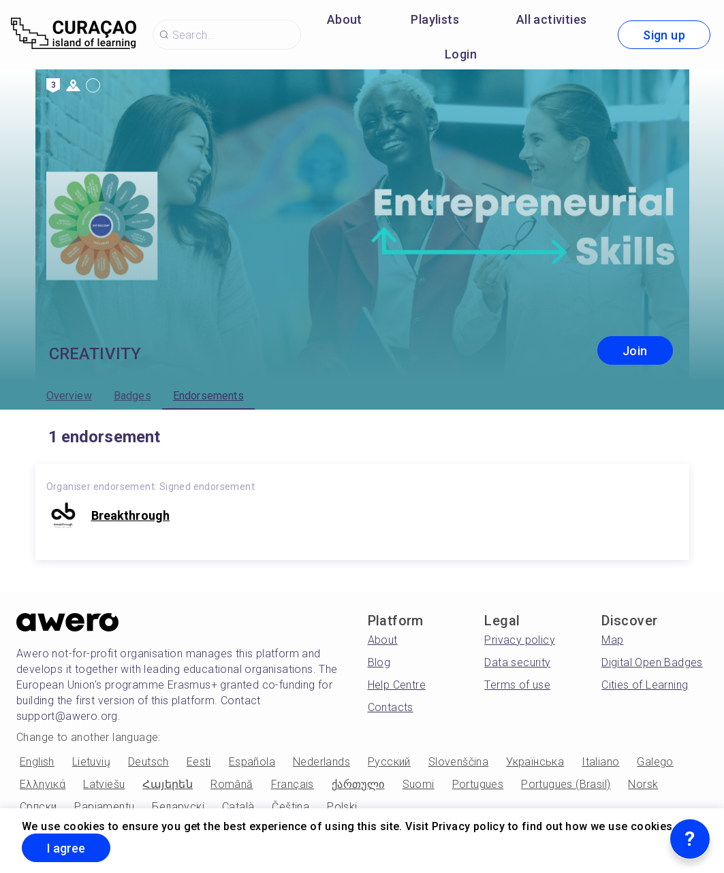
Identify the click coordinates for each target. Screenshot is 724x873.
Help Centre (397, 684)
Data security (517, 662)
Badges (132, 395)
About (344, 19)
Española (252, 761)
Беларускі (178, 806)
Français (292, 784)
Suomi (419, 784)
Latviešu (104, 784)
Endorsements (208, 395)
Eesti (199, 761)
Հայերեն (167, 784)
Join (635, 351)
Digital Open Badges (652, 662)
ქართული (358, 784)
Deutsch (148, 761)
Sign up (664, 35)
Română (231, 784)
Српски (38, 806)
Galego (655, 761)
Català (238, 806)
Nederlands (321, 761)
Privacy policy (519, 639)
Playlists (435, 19)
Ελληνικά (42, 784)
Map (612, 639)
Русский (389, 761)
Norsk (643, 784)
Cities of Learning (644, 684)
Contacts (390, 707)
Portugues (478, 784)
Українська (535, 761)
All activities (551, 19)
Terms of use (517, 684)
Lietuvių (91, 761)
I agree (66, 848)
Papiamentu (104, 806)
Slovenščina (458, 761)
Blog (379, 662)
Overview (69, 395)
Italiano (600, 761)
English (37, 761)
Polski (342, 806)
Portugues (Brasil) (565, 784)
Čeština (290, 806)
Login (461, 54)
